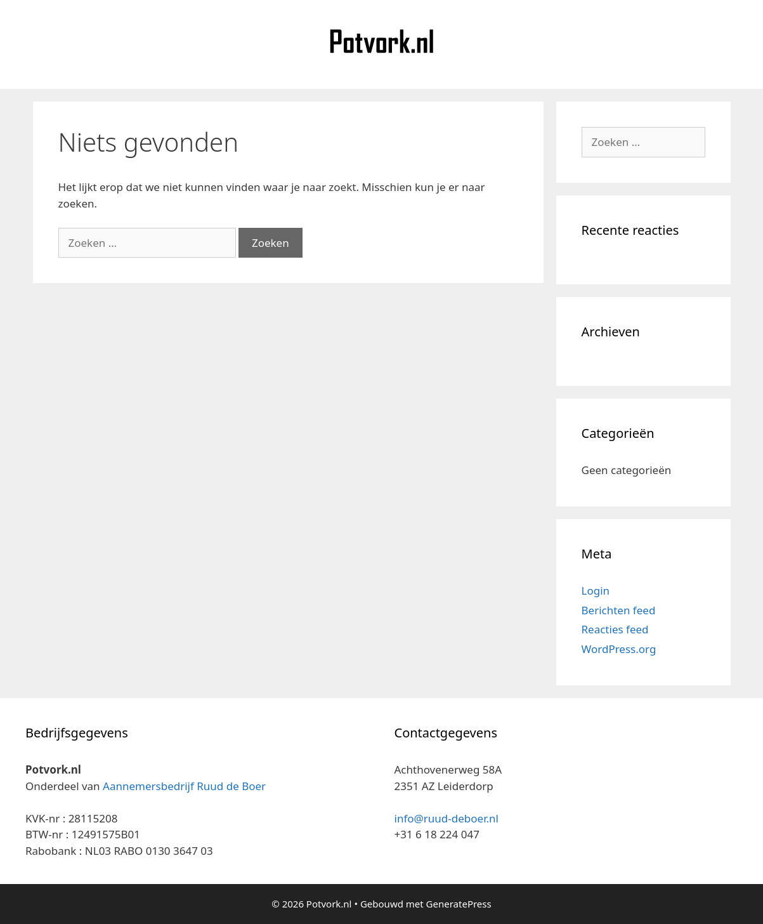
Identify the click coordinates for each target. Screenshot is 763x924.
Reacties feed (615, 629)
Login (596, 590)
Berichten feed (619, 610)
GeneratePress (459, 903)
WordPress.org (619, 649)
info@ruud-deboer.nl (447, 818)
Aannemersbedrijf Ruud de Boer (184, 786)
